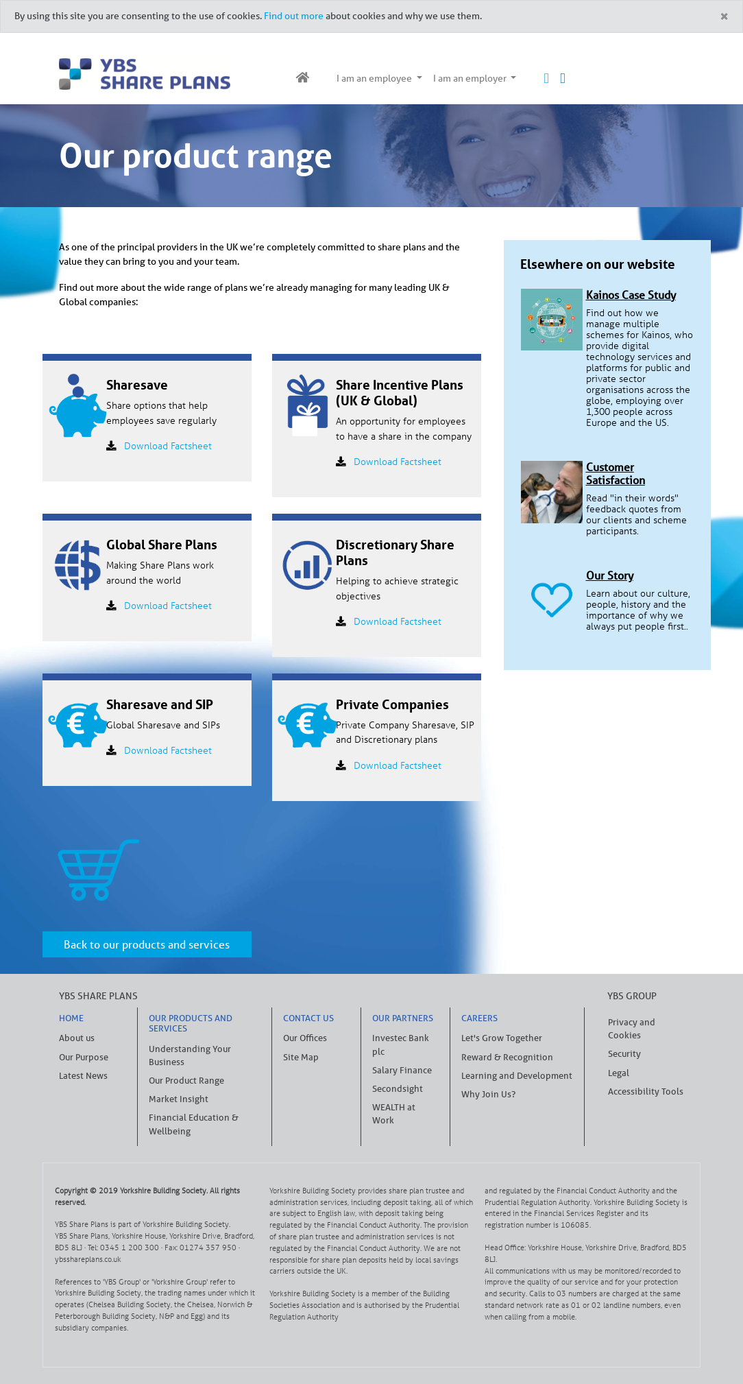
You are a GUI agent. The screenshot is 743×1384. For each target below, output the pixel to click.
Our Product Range (186, 1080)
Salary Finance (402, 1070)
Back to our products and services (147, 944)
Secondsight (397, 1089)
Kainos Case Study (631, 295)
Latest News (83, 1076)
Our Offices (305, 1038)
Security (624, 1054)
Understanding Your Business (190, 1055)
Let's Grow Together (501, 1038)
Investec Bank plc (400, 1044)
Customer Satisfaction (615, 473)
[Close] (723, 17)
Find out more (294, 16)
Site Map (301, 1057)
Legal (618, 1073)
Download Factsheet (168, 446)
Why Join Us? (488, 1094)
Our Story (609, 575)
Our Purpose (83, 1057)
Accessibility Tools (645, 1091)
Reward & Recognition (507, 1057)
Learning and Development (516, 1076)
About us (77, 1038)
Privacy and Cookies (631, 1028)
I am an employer (471, 78)
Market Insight (178, 1099)
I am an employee (375, 78)
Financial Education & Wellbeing (194, 1124)
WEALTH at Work (393, 1113)
